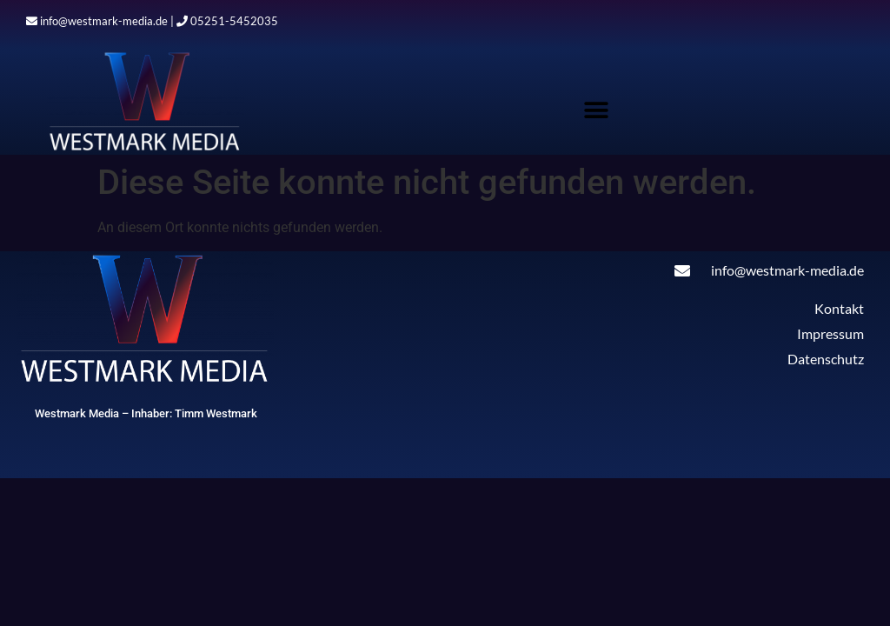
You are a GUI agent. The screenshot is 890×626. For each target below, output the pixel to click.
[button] (596, 110)
